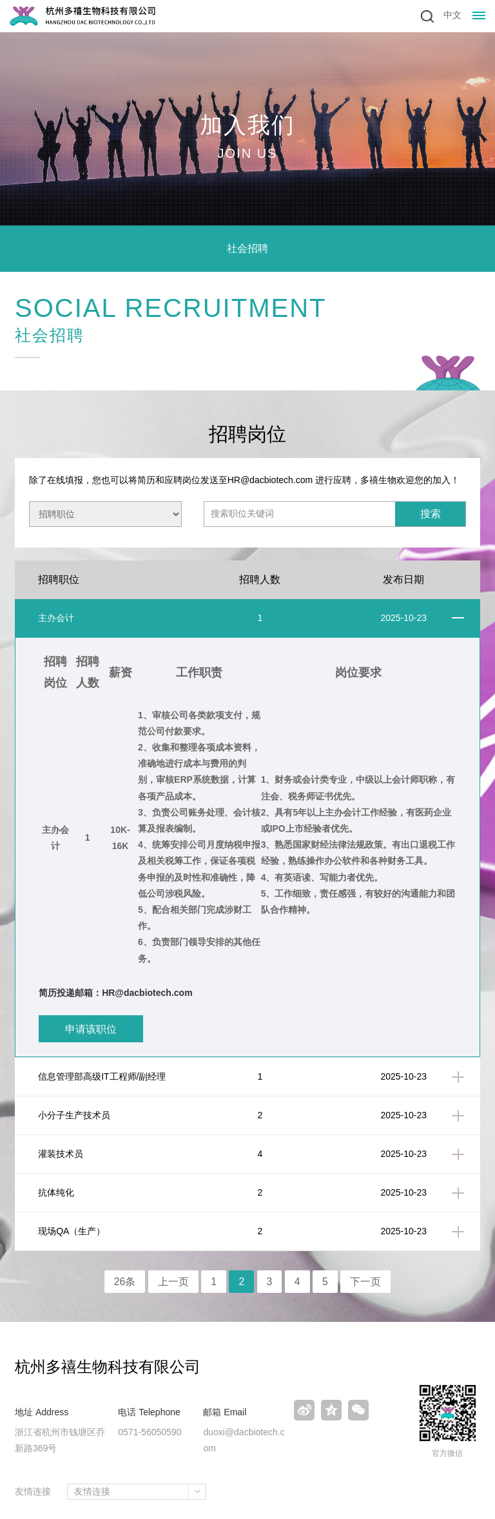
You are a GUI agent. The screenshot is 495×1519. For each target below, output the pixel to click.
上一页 (173, 1281)
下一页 (366, 1281)
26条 (124, 1281)
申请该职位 (91, 1029)
